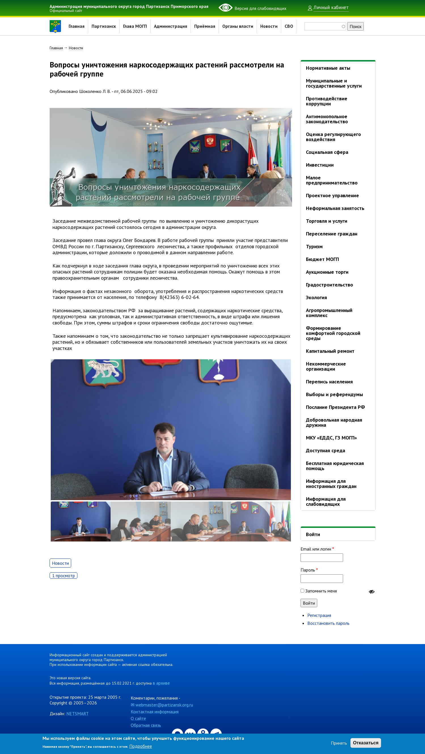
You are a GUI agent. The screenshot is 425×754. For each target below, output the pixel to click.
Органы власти (238, 26)
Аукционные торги (327, 272)
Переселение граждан (331, 233)
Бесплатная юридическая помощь (335, 465)
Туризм (314, 246)
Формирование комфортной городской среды (333, 333)
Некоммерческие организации (326, 366)
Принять (339, 743)
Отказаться (366, 742)
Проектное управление (332, 195)
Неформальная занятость (335, 208)
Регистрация (319, 615)
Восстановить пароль (328, 623)
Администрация (171, 26)
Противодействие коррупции (326, 101)
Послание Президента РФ (335, 407)
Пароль (308, 570)
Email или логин (316, 549)
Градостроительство (329, 284)
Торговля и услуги (326, 221)
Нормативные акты (328, 68)
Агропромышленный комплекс (329, 312)
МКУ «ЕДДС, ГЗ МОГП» (331, 437)
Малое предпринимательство (332, 180)
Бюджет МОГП (322, 259)
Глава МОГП (135, 26)
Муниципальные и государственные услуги (334, 83)
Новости (269, 26)
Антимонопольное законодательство (327, 119)
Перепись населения (329, 381)
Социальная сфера (327, 152)
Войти (313, 534)
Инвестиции (320, 165)
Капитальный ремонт (330, 351)
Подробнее (140, 746)
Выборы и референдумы (334, 394)
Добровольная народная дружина (334, 422)
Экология (316, 297)
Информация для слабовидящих (326, 501)
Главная (76, 26)
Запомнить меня (321, 591)
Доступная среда (325, 450)
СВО (289, 26)
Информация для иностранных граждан (331, 483)
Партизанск (104, 26)
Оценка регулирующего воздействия (333, 137)
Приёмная (205, 26)
